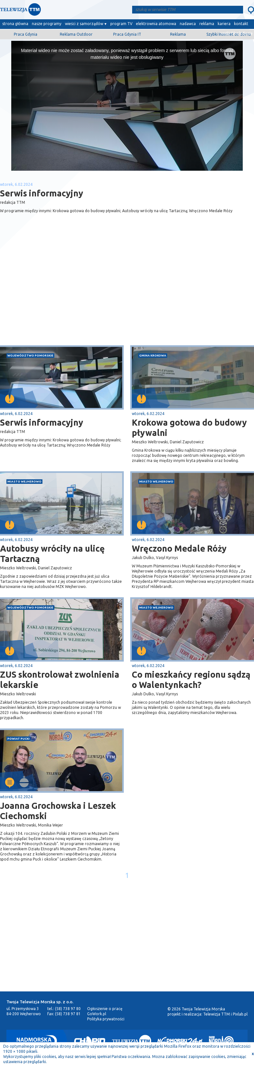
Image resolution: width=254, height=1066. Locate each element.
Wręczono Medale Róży (179, 548)
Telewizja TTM (216, 1014)
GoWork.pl (96, 1014)
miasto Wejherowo (24, 481)
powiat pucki (18, 738)
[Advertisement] (64, 294)
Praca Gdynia (25, 34)
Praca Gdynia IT (127, 34)
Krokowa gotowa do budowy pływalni (189, 428)
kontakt (241, 24)
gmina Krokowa (152, 355)
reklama (206, 24)
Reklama (178, 34)
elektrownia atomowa (156, 24)
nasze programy (46, 24)
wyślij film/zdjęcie (237, 33)
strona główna (15, 24)
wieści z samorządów (84, 24)
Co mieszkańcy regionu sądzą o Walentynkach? (191, 680)
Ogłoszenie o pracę (104, 1009)
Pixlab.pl (240, 1014)
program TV (121, 24)
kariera (224, 24)
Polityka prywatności (105, 1019)
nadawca (188, 24)
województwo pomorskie (30, 355)
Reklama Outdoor (76, 34)
